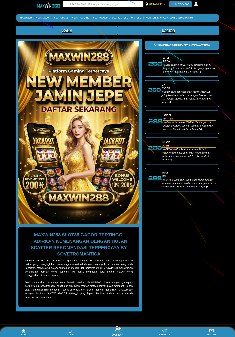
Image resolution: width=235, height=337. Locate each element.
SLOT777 (128, 18)
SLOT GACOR (180, 4)
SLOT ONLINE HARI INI (181, 18)
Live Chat (211, 332)
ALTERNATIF (164, 332)
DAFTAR (168, 30)
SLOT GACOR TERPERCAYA (151, 18)
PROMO (23, 332)
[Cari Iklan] (140, 4)
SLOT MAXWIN (100, 18)
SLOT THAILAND (80, 18)
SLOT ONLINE (61, 18)
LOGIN (66, 30)
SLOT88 (116, 18)
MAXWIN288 (155, 4)
